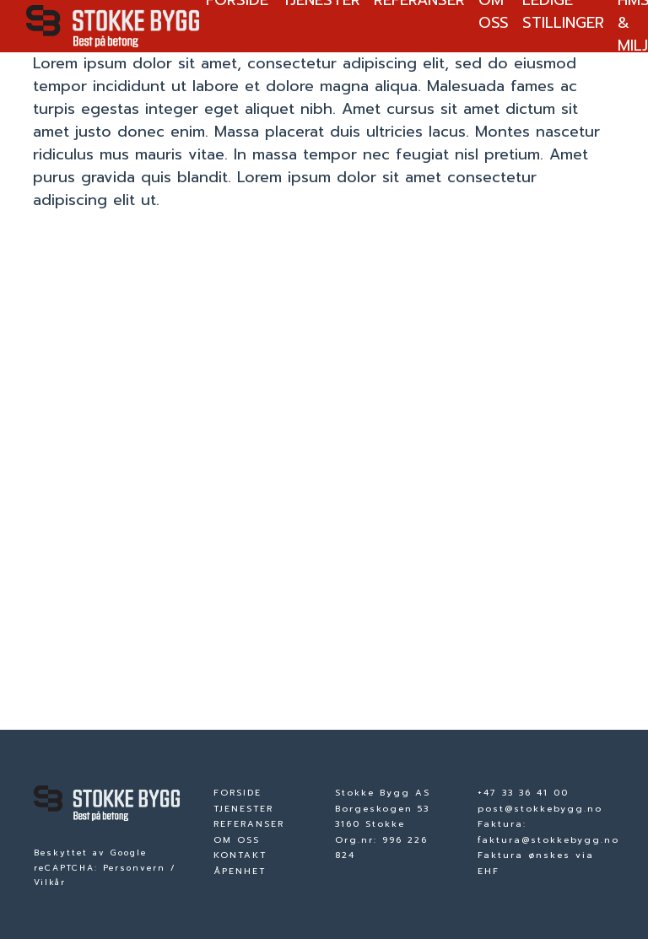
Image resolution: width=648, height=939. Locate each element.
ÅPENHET (239, 871)
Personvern (134, 868)
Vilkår (50, 882)
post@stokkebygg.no (540, 808)
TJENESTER (243, 808)
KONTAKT (240, 855)
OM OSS (236, 840)
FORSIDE (237, 792)
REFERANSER (248, 824)
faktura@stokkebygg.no (548, 840)
